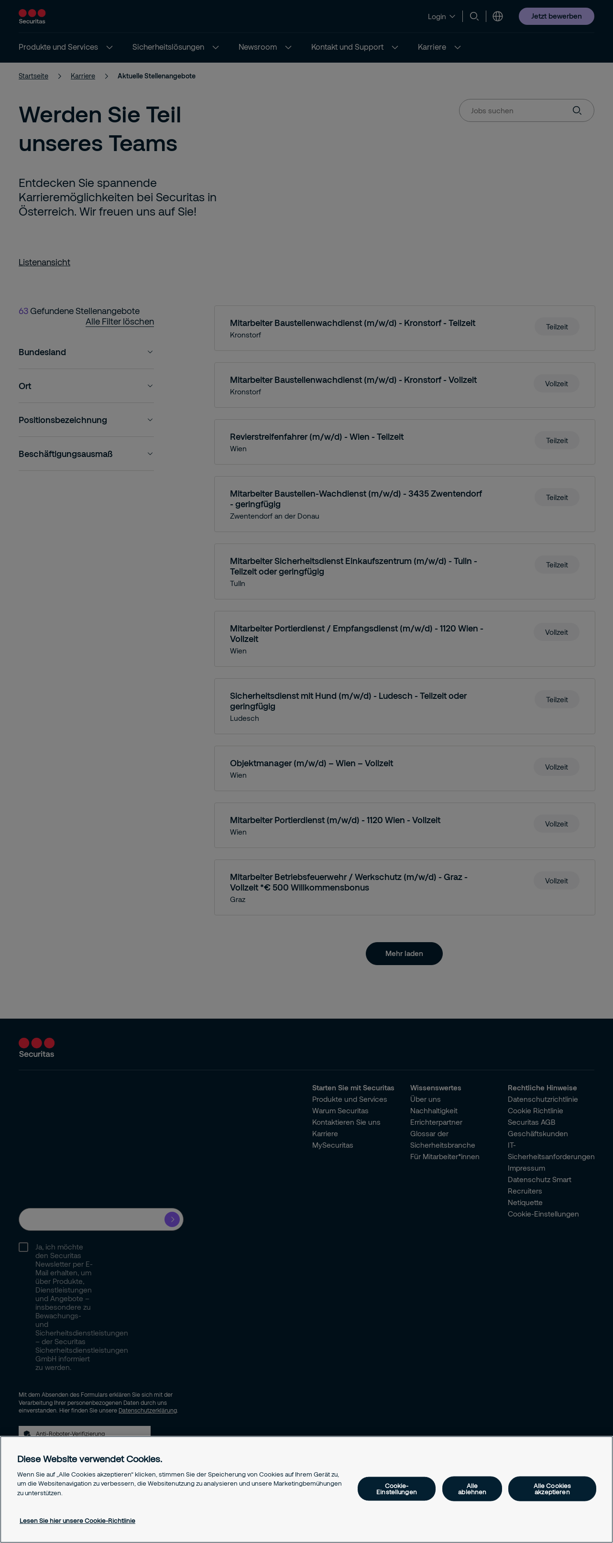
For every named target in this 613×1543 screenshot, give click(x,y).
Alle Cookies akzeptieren (552, 1488)
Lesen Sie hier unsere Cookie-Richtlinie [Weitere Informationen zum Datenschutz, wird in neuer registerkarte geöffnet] (77, 1520)
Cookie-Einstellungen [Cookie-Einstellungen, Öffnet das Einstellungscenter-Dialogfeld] (396, 1488)
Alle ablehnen (472, 1488)
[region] (306, 1489)
